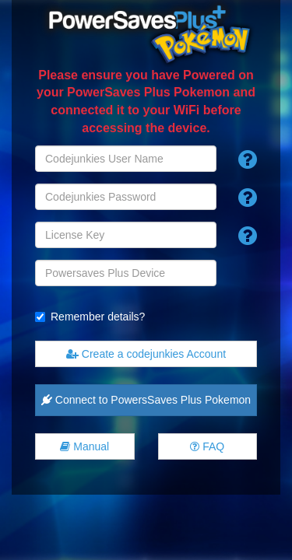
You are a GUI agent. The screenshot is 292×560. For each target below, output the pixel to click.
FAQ (207, 446)
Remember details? (98, 316)
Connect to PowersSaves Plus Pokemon (146, 400)
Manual (84, 446)
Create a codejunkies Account (146, 354)
